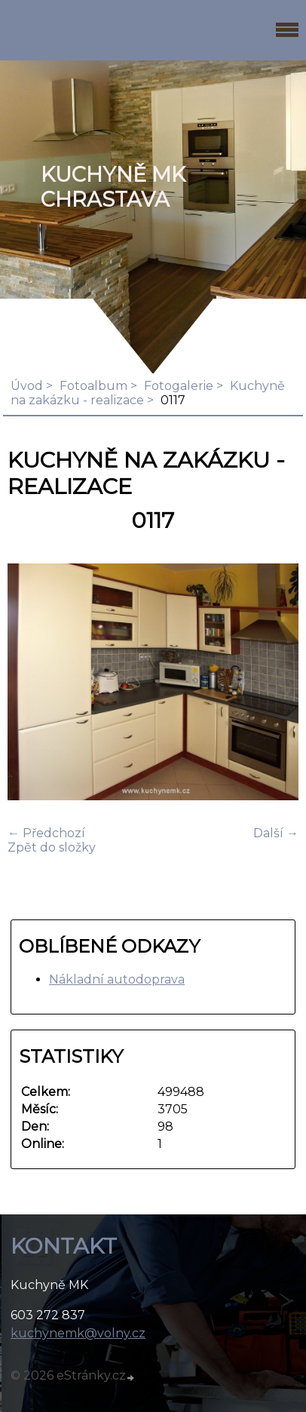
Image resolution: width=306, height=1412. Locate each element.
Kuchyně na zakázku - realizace (148, 393)
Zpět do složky (52, 847)
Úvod (27, 386)
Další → (275, 833)
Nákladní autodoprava (117, 979)
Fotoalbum (93, 386)
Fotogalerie (178, 386)
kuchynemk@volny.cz (78, 1333)
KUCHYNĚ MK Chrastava (113, 187)
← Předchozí (46, 833)
